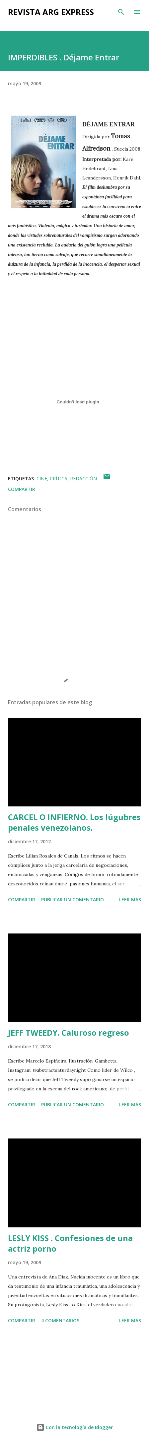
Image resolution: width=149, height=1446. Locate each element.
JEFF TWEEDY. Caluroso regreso (68, 1032)
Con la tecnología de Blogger (75, 1427)
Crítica (58, 478)
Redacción (83, 478)
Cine (42, 478)
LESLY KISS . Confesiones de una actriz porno (70, 1243)
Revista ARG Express (51, 11)
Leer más (130, 899)
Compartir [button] (21, 489)
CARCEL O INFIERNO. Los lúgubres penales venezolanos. (74, 822)
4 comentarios (60, 1320)
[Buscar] (121, 12)
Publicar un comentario (72, 899)
